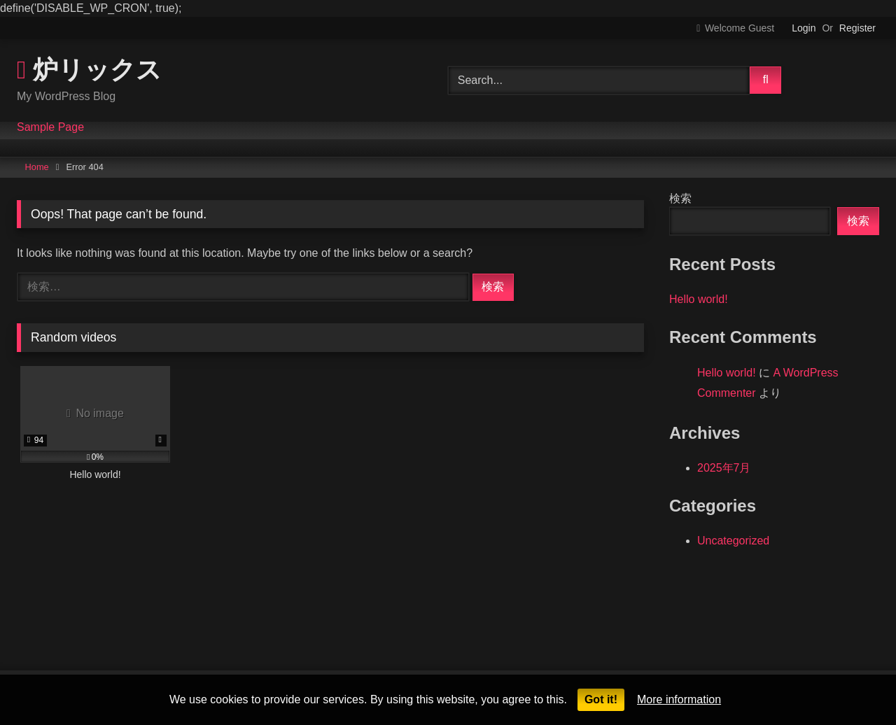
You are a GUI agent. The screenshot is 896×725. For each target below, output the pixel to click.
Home (37, 167)
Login (804, 28)
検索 (680, 198)
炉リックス (89, 69)
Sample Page (50, 127)
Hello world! (698, 299)
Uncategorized (733, 541)
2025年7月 (724, 468)
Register (857, 28)
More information (679, 699)
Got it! (600, 699)
